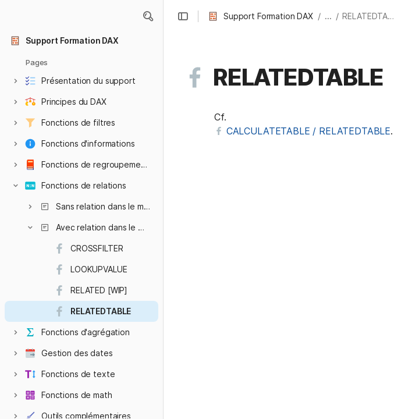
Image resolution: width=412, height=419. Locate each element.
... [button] (328, 16)
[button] (148, 16)
